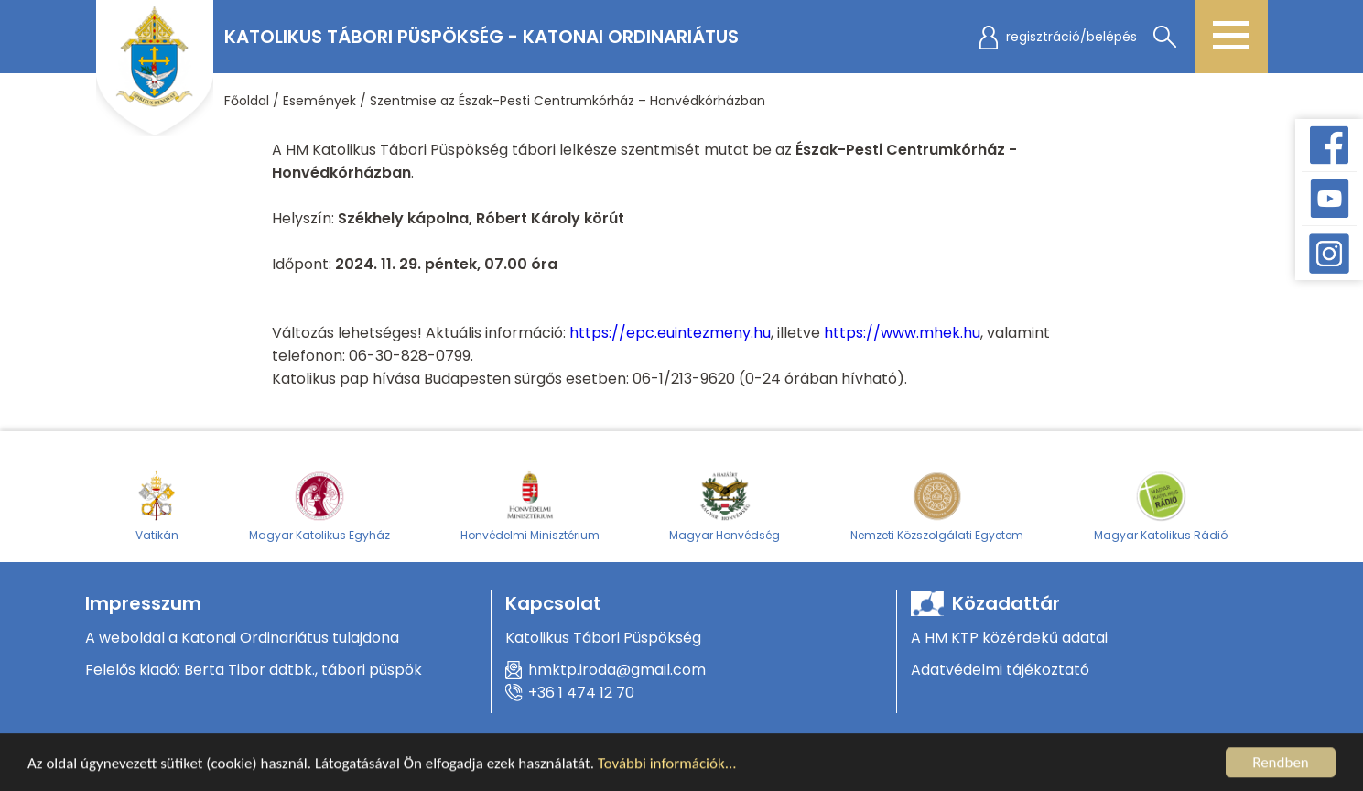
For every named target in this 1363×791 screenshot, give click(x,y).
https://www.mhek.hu (902, 332)
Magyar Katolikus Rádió (1161, 505)
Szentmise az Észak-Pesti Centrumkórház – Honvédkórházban (567, 101)
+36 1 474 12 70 (581, 692)
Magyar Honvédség (724, 505)
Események (319, 101)
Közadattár (1006, 603)
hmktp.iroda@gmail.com (617, 669)
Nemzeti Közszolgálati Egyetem (936, 505)
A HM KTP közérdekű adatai (1009, 637)
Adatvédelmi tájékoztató (1000, 669)
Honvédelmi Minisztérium (530, 505)
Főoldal (246, 101)
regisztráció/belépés (1071, 36)
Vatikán (156, 505)
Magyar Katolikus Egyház (319, 505)
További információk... (667, 765)
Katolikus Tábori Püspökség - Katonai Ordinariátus (481, 36)
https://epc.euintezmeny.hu (670, 332)
